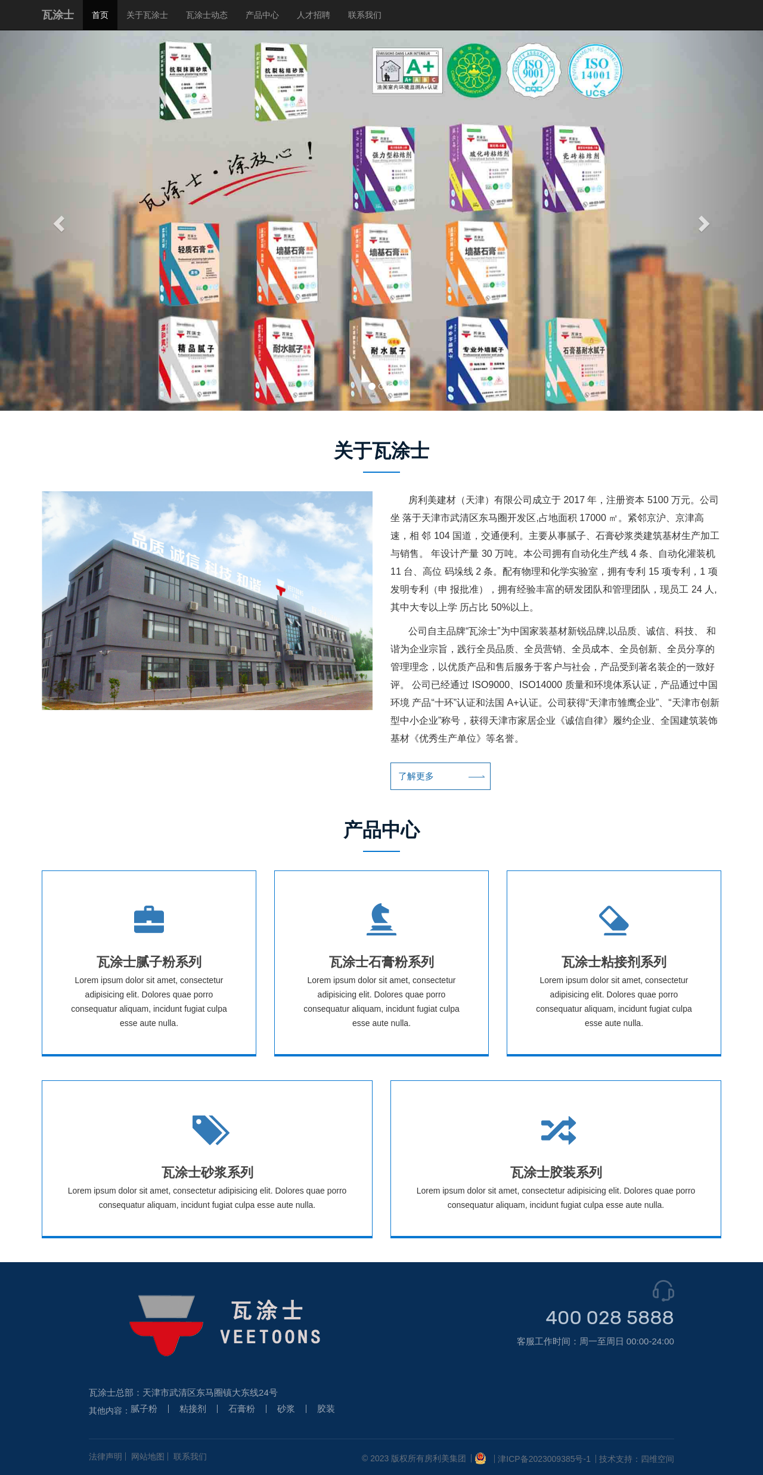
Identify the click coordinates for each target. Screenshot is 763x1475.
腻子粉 (144, 1409)
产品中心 (262, 15)
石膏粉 (241, 1409)
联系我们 (365, 15)
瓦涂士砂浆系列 (207, 1172)
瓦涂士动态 (207, 15)
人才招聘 (313, 15)
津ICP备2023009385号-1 (544, 1459)
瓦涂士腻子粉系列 (149, 962)
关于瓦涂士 (147, 15)
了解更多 (423, 776)
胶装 (326, 1409)
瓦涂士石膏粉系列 (381, 962)
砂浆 (286, 1409)
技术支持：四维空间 (636, 1459)
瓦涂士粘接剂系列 (614, 962)
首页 (100, 15)
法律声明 (105, 1456)
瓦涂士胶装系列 (556, 1172)
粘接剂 (192, 1409)
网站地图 (148, 1456)
